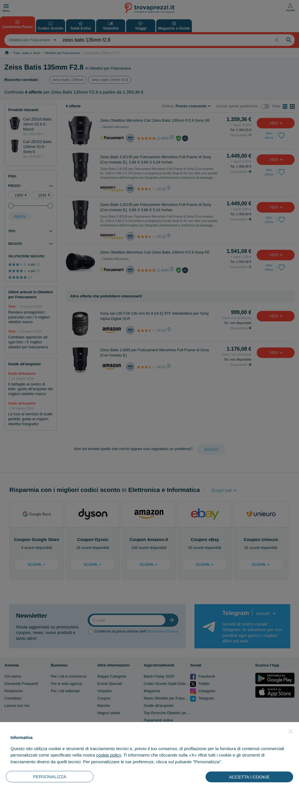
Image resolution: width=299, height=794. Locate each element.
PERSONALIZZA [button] (49, 776)
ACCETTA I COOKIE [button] (249, 776)
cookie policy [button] (108, 754)
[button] (290, 731)
